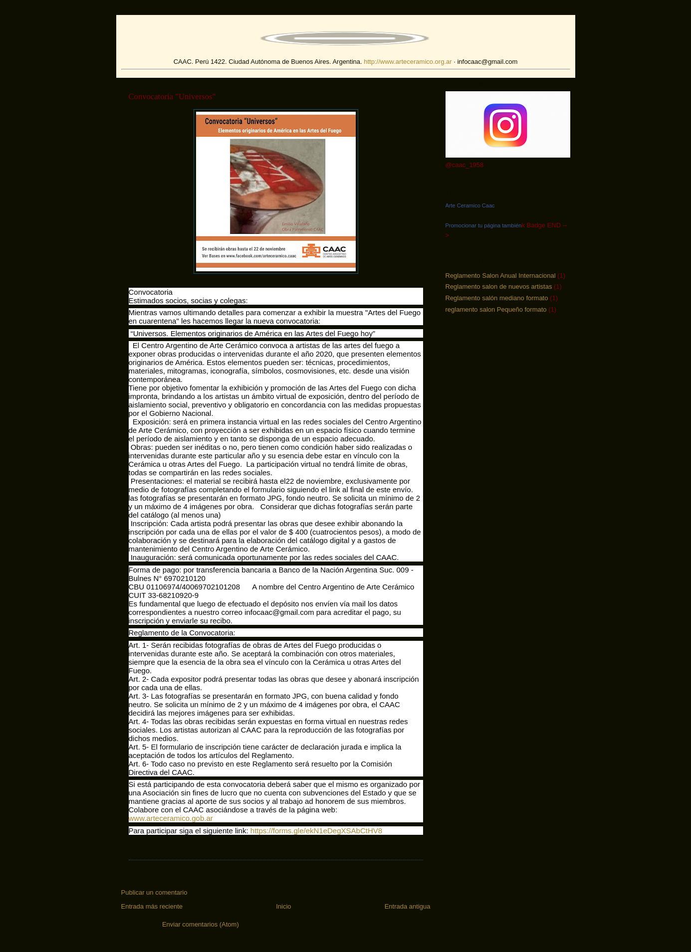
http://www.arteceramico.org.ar (408, 61)
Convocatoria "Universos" (172, 96)
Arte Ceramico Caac (470, 205)
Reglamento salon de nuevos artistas (499, 286)
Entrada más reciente (152, 906)
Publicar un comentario (154, 892)
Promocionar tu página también (484, 225)
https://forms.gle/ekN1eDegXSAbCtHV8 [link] (316, 830)
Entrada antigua (408, 906)
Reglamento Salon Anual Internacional (501, 275)
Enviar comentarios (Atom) (200, 924)
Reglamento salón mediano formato (497, 298)
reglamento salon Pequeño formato (496, 309)
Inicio (283, 906)
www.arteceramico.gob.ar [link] (171, 818)
